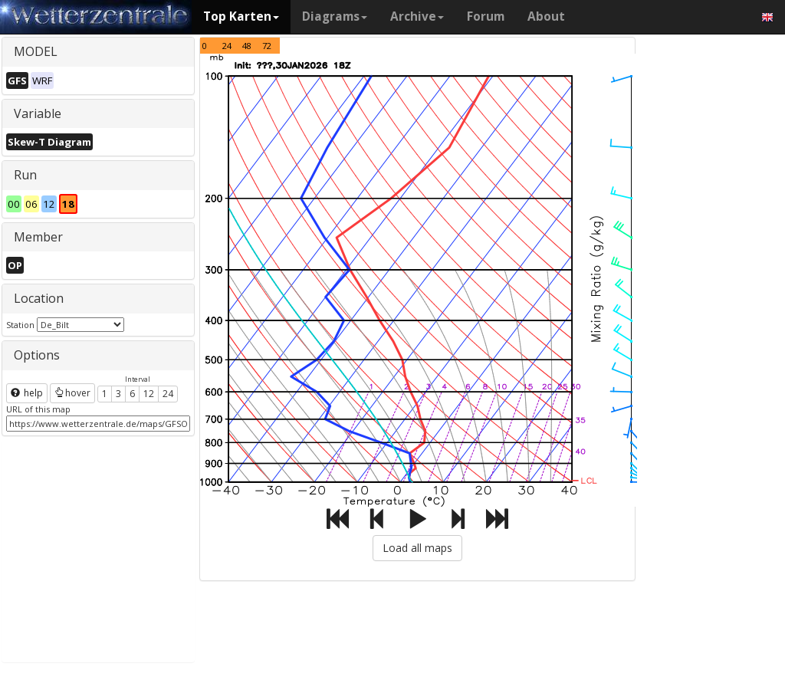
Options (37, 354)
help (27, 392)
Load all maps (417, 547)
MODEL (35, 51)
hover (72, 392)
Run (25, 174)
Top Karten (241, 16)
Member (38, 236)
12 (148, 393)
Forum (485, 16)
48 (246, 45)
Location (39, 298)
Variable (37, 113)
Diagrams (334, 16)
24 (168, 393)
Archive (417, 16)
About (546, 16)
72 (266, 45)
